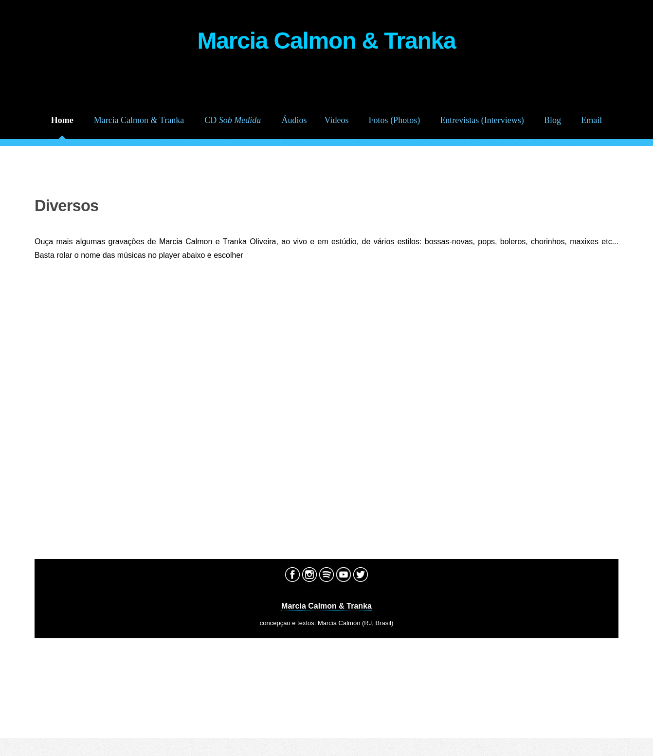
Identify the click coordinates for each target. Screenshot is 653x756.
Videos (337, 120)
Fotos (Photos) (394, 120)
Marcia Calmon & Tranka (139, 120)
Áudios (294, 120)
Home (62, 120)
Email (591, 120)
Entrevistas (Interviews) (482, 120)
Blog (552, 120)
